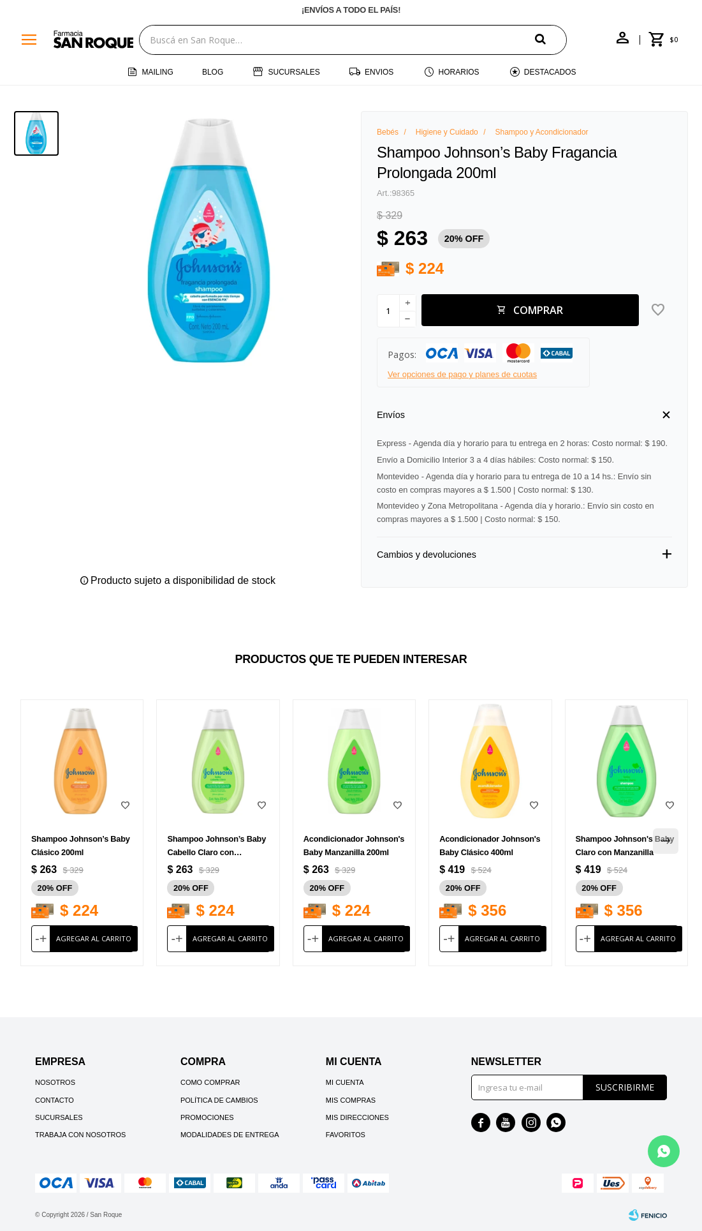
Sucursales (293, 72)
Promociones (207, 1117)
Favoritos (345, 1134)
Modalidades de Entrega (229, 1134)
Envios (379, 72)
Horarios (459, 72)
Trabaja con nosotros (80, 1134)
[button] (551, 39)
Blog (212, 72)
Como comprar (210, 1082)
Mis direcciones (357, 1117)
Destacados (550, 72)
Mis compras (351, 1100)
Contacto (54, 1100)
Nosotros (55, 1082)
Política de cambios (219, 1100)
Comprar (538, 310)
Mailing (157, 72)
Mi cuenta (345, 1082)
